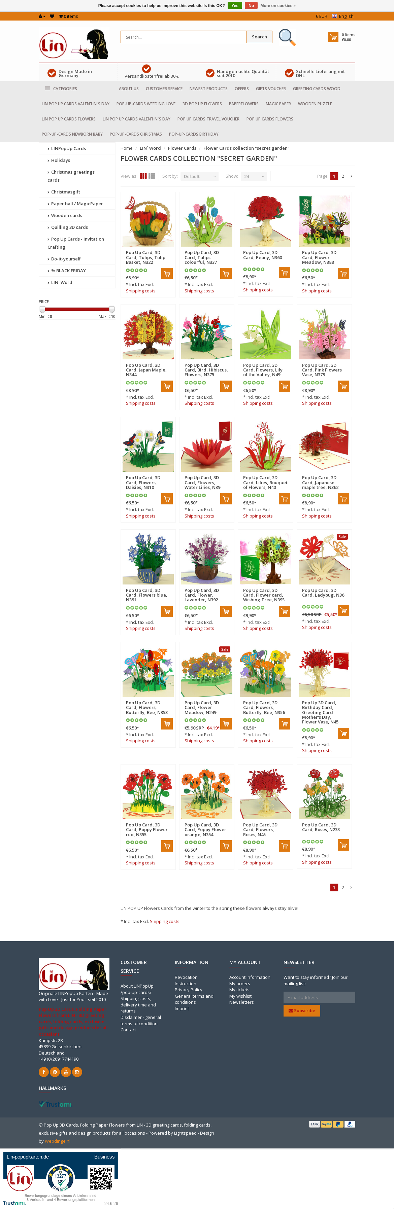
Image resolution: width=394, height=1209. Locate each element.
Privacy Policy (188, 990)
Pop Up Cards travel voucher (208, 119)
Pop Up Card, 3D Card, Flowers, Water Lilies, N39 (202, 482)
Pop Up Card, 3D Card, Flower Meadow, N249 (202, 707)
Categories (61, 88)
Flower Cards (182, 148)
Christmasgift (63, 192)
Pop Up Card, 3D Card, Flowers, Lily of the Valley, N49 (263, 370)
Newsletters (241, 1002)
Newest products (209, 89)
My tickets (239, 990)
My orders (239, 984)
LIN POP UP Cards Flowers (69, 119)
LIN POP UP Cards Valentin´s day (75, 104)
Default (192, 176)
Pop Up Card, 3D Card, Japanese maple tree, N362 (320, 482)
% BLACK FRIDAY (66, 271)
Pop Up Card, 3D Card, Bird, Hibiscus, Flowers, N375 (206, 370)
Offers (242, 89)
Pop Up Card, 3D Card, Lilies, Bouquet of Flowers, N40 (265, 482)
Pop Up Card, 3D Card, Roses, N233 (321, 827)
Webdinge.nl (57, 1141)
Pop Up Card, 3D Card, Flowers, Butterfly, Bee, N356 (264, 707)
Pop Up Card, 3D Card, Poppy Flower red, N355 (147, 830)
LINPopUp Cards (66, 148)
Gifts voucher (271, 89)
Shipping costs (141, 291)
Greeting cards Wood (316, 89)
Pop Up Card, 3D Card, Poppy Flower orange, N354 (205, 830)
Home (127, 148)
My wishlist (240, 996)
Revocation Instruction (186, 980)
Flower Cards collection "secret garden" (246, 148)
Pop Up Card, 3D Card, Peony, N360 (262, 254)
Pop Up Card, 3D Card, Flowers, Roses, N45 (260, 830)
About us (129, 89)
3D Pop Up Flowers (202, 104)
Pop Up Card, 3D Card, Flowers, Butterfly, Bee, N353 (147, 707)
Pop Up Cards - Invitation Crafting (75, 243)
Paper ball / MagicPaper (75, 204)
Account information (249, 977)
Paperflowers (244, 104)
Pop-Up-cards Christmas (136, 134)
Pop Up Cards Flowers (270, 119)
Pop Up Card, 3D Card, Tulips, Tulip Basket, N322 (145, 257)
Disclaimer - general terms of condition (141, 1020)
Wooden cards (64, 215)
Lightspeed (185, 1133)
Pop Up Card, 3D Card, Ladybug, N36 (323, 592)
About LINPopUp (137, 986)
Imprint (182, 1008)
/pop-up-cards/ (136, 992)
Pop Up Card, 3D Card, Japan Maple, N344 (146, 370)
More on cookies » (278, 5)
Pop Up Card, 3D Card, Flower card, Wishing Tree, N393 (264, 595)
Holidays (58, 160)
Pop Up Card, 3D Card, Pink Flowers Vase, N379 (322, 370)
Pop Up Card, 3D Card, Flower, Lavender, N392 (202, 595)
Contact (128, 1030)
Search (259, 37)
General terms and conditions (194, 999)
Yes (234, 5)
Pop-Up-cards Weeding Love (146, 104)
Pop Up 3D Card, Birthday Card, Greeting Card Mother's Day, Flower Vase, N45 (320, 712)
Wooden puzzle (315, 104)
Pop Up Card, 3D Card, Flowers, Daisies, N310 (143, 482)
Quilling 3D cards (67, 227)
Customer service (164, 89)
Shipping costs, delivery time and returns (138, 1004)
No (251, 5)
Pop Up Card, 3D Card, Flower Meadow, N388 (319, 257)
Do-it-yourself (64, 259)
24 (246, 176)
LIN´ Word (59, 282)
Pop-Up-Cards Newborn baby (72, 134)
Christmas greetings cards (71, 176)
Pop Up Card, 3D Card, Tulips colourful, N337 (202, 257)
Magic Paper (278, 104)
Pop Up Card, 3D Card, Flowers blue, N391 (146, 595)
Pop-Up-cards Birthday (194, 134)
